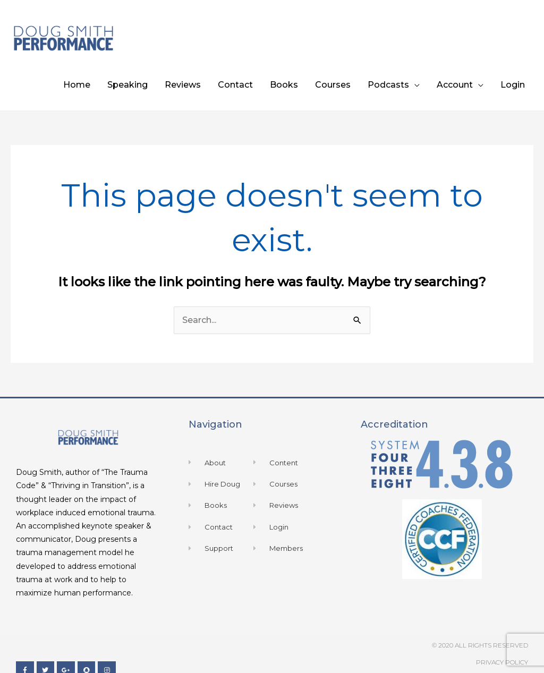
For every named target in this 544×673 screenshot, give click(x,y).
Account (455, 85)
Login (512, 85)
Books (284, 85)
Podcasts (388, 85)
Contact (235, 85)
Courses (333, 85)
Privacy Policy (502, 662)
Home (76, 85)
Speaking (127, 85)
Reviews (183, 85)
